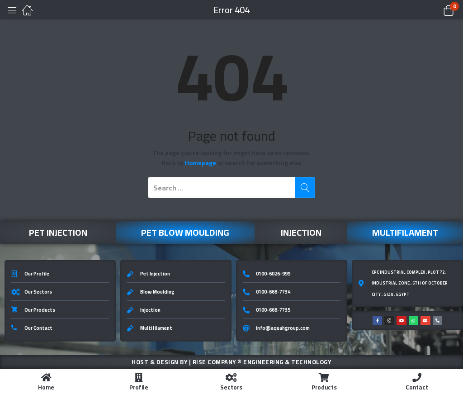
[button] (437, 10)
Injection (301, 232)
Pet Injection (58, 232)
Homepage (200, 163)
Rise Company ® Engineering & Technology (262, 361)
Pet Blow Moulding (185, 232)
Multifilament (405, 232)
